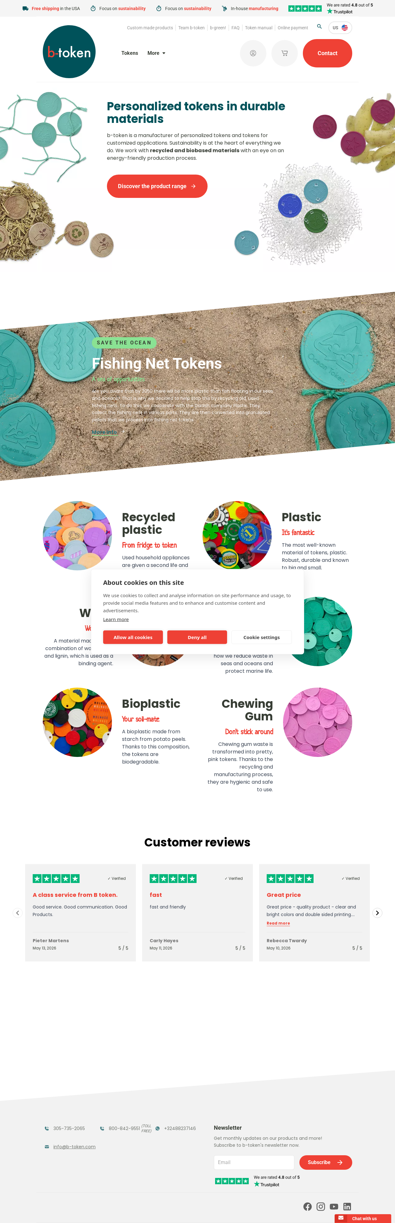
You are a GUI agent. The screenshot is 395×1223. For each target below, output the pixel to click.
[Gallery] (197, 912)
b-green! (218, 27)
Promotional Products (170, 1103)
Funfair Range (62, 1100)
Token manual (258, 27)
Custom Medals (64, 1140)
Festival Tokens (119, 1087)
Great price (284, 895)
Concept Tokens (120, 1120)
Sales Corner (170, 1120)
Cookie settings (261, 637)
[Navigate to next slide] (377, 913)
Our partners (186, 1182)
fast (156, 895)
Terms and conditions (164, 1209)
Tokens (129, 53)
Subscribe (326, 1084)
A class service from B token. (75, 895)
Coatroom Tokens (112, 1103)
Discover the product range (157, 186)
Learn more (116, 619)
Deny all (197, 637)
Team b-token (191, 27)
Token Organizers (58, 1123)
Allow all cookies (133, 637)
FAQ (235, 27)
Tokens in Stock (174, 1087)
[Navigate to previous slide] (18, 913)
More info (108, 432)
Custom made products (150, 27)
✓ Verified (117, 878)
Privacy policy (204, 1209)
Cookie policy (237, 1209)
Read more (278, 923)
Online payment (293, 27)
